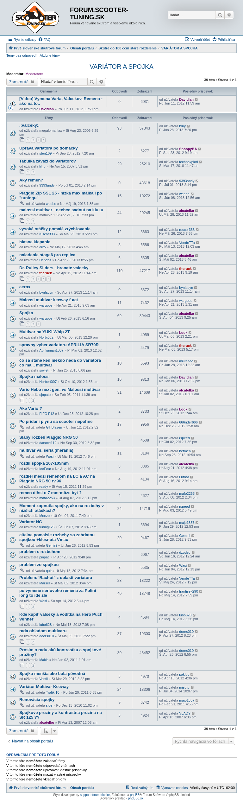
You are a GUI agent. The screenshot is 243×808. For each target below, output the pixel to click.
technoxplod (188, 162)
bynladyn (46, 292)
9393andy (46, 185)
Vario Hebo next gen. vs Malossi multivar (59, 389)
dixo (42, 247)
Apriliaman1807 (51, 350)
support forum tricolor (95, 795)
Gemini (51, 545)
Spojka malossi (34, 376)
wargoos (46, 305)
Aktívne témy (50, 55)
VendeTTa (187, 243)
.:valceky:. (29, 125)
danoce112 (47, 443)
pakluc (184, 674)
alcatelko (186, 211)
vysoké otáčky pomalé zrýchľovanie (54, 228)
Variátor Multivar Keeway (44, 686)
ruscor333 (47, 234)
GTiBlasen (54, 427)
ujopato (45, 395)
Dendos (45, 260)
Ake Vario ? (30, 408)
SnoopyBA (188, 149)
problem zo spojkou (39, 564)
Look (183, 332)
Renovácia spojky (36, 699)
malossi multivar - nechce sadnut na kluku (61, 209)
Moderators (34, 74)
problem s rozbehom (39, 551)
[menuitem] (44, 39)
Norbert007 (48, 382)
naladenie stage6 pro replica (47, 254)
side (49, 705)
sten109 (45, 153)
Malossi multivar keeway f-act (48, 299)
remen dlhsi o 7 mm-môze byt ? (50, 492)
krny (182, 126)
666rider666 (188, 422)
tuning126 (46, 527)
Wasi (49, 456)
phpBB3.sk (135, 798)
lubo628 (45, 625)
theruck (45, 273)
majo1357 (186, 523)
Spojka (26, 312)
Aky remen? (31, 180)
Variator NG (30, 521)
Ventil (43, 679)
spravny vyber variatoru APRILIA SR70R (59, 344)
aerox (24, 286)
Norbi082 (46, 337)
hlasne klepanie (34, 241)
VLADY (184, 713)
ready (43, 486)
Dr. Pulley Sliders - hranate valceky (53, 267)
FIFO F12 (46, 414)
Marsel (44, 583)
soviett (44, 370)
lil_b (42, 166)
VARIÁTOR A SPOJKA (121, 66)
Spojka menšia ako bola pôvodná (52, 673)
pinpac (44, 557)
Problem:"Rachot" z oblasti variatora (55, 577)
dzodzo (184, 552)
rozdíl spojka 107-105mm (44, 463)
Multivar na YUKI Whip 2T (44, 331)
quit (49, 571)
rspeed (184, 438)
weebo (51, 204)
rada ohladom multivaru (43, 630)
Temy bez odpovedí (21, 55)
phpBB (135, 795)
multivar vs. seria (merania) (46, 450)
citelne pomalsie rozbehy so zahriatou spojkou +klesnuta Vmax (57, 537)
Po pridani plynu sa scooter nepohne (56, 421)
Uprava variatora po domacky (48, 148)
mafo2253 (47, 498)
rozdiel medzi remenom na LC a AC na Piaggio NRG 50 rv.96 (57, 478)
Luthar (184, 477)
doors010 (46, 636)
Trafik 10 (52, 692)
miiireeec (186, 361)
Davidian (46, 109)
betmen (185, 451)
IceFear (45, 469)
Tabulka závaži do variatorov (47, 161)
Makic (43, 660)
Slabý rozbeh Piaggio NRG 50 (48, 437)
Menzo (44, 516)
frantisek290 (188, 591)
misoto (184, 687)
